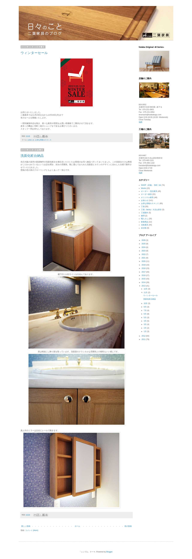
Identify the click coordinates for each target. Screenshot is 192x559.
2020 (144, 261)
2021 (144, 258)
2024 (144, 247)
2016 (144, 275)
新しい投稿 (25, 526)
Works (143, 188)
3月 (145, 324)
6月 (145, 314)
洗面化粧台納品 (32, 156)
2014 (144, 282)
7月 (145, 310)
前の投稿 (128, 526)
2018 (144, 268)
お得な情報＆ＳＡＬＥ (43, 140)
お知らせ (31, 140)
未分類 (143, 228)
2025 (144, 244)
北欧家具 (144, 225)
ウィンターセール (34, 53)
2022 (144, 254)
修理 (143, 216)
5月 (145, 317)
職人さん (144, 219)
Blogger (109, 552)
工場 (143, 207)
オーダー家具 (146, 194)
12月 (146, 289)
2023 (144, 251)
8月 (145, 307)
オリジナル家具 (147, 197)
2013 (144, 286)
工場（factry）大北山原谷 (151, 210)
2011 (144, 339)
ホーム (77, 526)
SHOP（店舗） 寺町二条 (151, 185)
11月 (146, 292)
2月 (145, 328)
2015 (144, 279)
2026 (144, 240)
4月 (145, 321)
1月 (145, 331)
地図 (140, 122)
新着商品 (144, 222)
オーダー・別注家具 (149, 191)
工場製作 (144, 213)
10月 (146, 303)
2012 (144, 336)
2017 (144, 272)
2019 (144, 265)
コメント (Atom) (31, 530)
